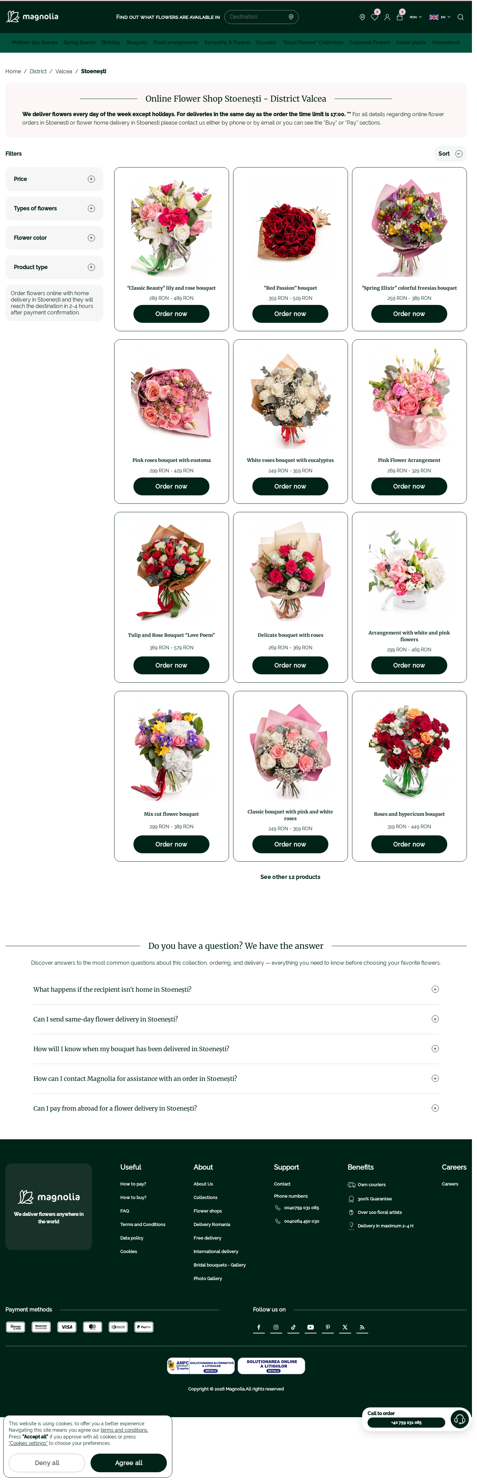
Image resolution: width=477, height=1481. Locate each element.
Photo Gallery (208, 1342)
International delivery (216, 1315)
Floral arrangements (175, 42)
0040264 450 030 (296, 1285)
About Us (203, 1247)
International (446, 42)
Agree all (128, 1462)
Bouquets (136, 42)
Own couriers (366, 1248)
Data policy (131, 1301)
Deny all (47, 1462)
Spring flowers (80, 42)
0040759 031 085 (296, 1271)
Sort (450, 153)
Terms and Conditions (142, 1288)
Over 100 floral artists (375, 1276)
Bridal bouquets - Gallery (220, 1328)
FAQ (124, 1274)
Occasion (266, 42)
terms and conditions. (124, 1430)
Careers (450, 1247)
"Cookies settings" (28, 1443)
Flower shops (208, 1274)
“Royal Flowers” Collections (312, 42)
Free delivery (207, 1301)
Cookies (128, 1315)
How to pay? (133, 1247)
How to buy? (133, 1261)
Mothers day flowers (34, 42)
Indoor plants (411, 42)
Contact (282, 1247)
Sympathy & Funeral (227, 42)
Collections (205, 1261)
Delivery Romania (212, 1288)
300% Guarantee (370, 1262)
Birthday (111, 42)
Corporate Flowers (370, 42)
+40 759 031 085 (406, 1422)
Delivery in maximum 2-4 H (380, 1290)
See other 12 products (290, 877)
